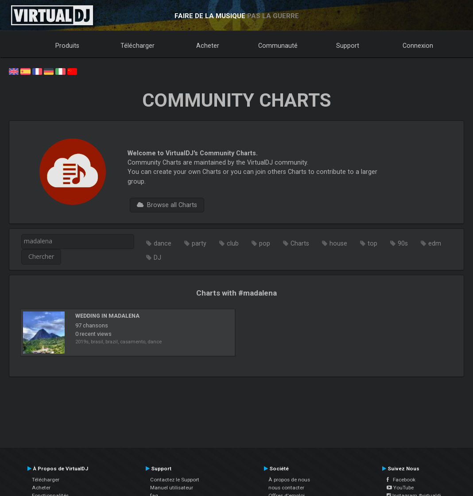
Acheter (207, 45)
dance (162, 243)
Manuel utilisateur (171, 487)
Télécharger (137, 45)
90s (403, 243)
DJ (157, 257)
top (372, 243)
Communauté (278, 45)
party (199, 243)
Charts (300, 243)
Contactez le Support (174, 480)
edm (434, 243)
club (233, 243)
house (338, 243)
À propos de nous (289, 480)
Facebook (401, 480)
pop (264, 243)
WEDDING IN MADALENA (107, 315)
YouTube (400, 487)
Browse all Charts (167, 204)
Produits (67, 45)
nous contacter (286, 487)
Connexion (418, 45)
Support (347, 45)
